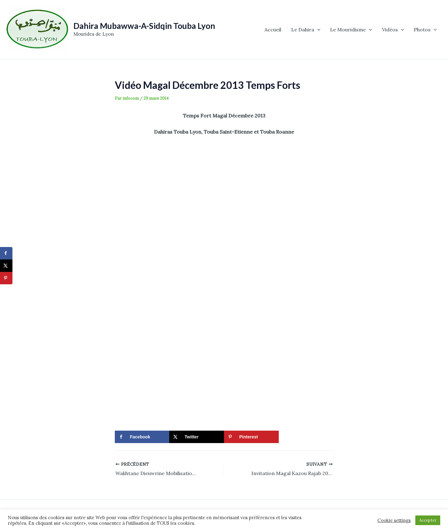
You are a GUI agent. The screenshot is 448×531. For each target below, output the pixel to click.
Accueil (272, 29)
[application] (317, 29)
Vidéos (393, 29)
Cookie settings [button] (394, 520)
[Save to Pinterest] (251, 437)
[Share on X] (196, 437)
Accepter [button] (427, 520)
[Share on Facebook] (142, 437)
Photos (425, 29)
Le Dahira (305, 29)
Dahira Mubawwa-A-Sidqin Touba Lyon (144, 26)
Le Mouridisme (351, 29)
